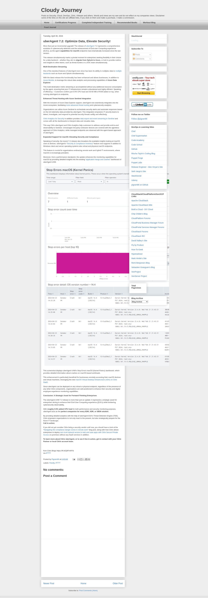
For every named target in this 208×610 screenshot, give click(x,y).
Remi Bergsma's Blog (140, 263)
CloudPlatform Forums (140, 218)
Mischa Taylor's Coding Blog (143, 153)
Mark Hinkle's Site (139, 258)
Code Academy (137, 140)
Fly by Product (137, 245)
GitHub (134, 149)
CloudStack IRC (138, 236)
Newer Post (48, 583)
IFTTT (48, 453)
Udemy (134, 180)
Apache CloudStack (139, 200)
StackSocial (136, 176)
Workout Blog (149, 22)
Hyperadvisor (137, 254)
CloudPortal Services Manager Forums (147, 227)
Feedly (52, 463)
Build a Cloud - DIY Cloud (142, 209)
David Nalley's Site (139, 240)
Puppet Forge (137, 158)
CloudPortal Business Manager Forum (147, 223)
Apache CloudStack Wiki (141, 205)
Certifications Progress (65, 22)
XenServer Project (139, 276)
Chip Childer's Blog (139, 214)
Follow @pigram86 (139, 119)
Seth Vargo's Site (138, 171)
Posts (136, 54)
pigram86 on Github (139, 185)
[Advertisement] (83, 558)
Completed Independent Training (96, 22)
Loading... (135, 40)
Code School (136, 145)
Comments (138, 59)
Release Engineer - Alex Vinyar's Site (147, 167)
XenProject (136, 272)
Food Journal (50, 27)
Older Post (118, 583)
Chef (133, 131)
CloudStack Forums (139, 232)
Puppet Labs (136, 162)
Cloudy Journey (61, 10)
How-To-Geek (137, 249)
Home (46, 22)
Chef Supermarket (139, 136)
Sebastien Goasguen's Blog (143, 267)
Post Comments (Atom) (88, 590)
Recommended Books (127, 22)
